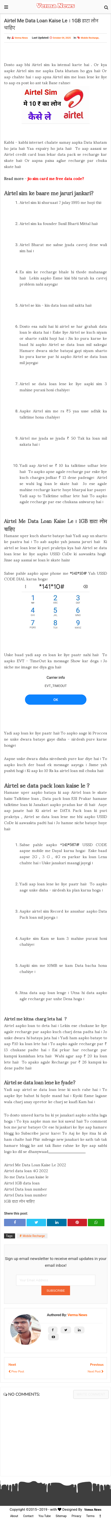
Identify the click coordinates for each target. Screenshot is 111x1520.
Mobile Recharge (89, 38)
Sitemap (61, 1516)
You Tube (44, 1516)
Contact (28, 1516)
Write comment (91, 1394)
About (14, 1516)
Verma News (77, 1315)
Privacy (76, 1516)
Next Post (96, 1372)
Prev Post (16, 1372)
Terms (90, 1516)
